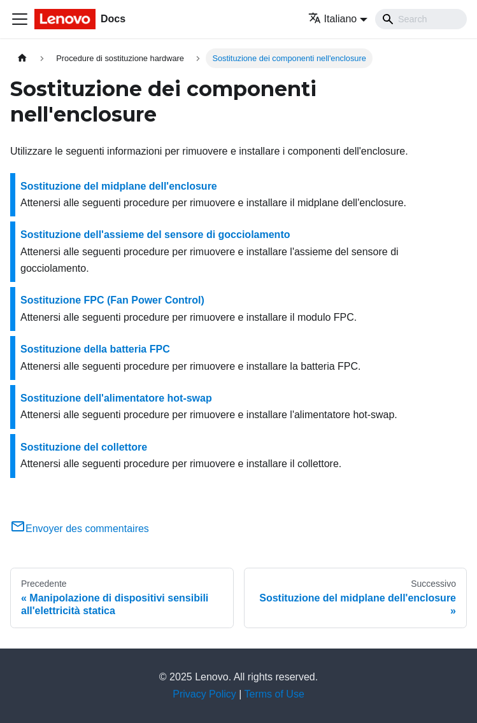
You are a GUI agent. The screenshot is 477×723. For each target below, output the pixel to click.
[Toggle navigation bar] (19, 19)
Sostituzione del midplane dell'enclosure (118, 186)
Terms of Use (274, 694)
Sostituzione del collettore (83, 447)
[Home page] (22, 58)
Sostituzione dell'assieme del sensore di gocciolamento (155, 234)
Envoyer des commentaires (79, 528)
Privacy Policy (204, 694)
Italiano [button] (332, 18)
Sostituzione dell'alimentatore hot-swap (116, 398)
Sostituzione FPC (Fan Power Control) (112, 300)
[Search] (421, 19)
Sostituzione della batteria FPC (95, 349)
